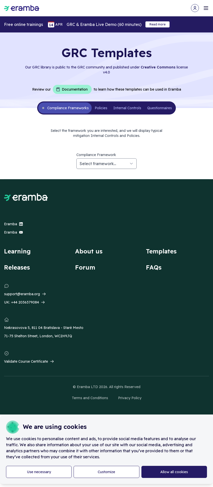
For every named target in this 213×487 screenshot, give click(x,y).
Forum (85, 267)
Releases (17, 267)
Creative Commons (158, 67)
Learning (17, 251)
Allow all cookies (174, 472)
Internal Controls (127, 108)
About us (88, 251)
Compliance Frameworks (68, 108)
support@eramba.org (22, 294)
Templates (161, 251)
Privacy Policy (129, 398)
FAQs (154, 267)
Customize (106, 472)
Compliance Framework (96, 155)
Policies (101, 108)
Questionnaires (159, 108)
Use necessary (39, 472)
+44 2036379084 (25, 302)
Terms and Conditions (90, 398)
